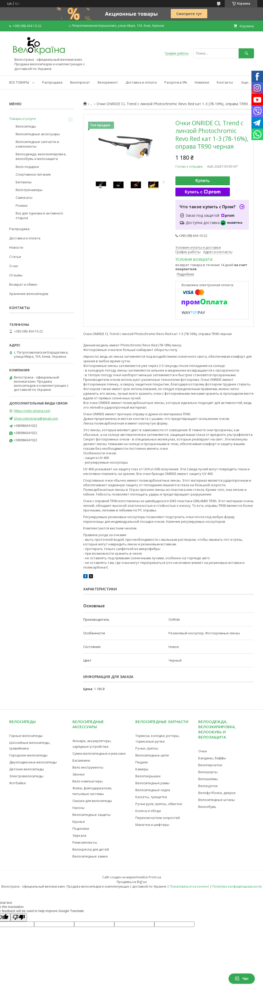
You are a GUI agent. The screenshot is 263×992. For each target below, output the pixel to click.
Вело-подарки (27, 166)
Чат (242, 978)
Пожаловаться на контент (189, 886)
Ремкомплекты (84, 842)
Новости (16, 247)
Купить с (202, 192)
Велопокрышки (148, 776)
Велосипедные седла (152, 790)
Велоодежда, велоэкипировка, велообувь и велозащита (41, 156)
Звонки (78, 774)
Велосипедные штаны (216, 799)
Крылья (78, 821)
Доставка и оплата (141, 82)
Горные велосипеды (26, 735)
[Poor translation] (19, 917)
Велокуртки (208, 785)
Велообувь (207, 806)
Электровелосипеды (26, 776)
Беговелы (24, 182)
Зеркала (79, 835)
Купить (202, 180)
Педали (141, 762)
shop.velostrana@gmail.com (36, 418)
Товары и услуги (22, 118)
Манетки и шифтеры (152, 824)
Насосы (78, 807)
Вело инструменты (87, 767)
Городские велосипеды (28, 755)
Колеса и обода (148, 810)
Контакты (225, 82)
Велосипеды (26, 126)
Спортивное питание (33, 174)
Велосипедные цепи (152, 755)
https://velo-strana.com (32, 411)
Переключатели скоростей (157, 817)
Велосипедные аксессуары (38, 134)
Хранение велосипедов (28, 293)
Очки (202, 751)
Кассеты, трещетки (151, 797)
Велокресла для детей (90, 849)
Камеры (141, 769)
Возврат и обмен (23, 284)
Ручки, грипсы (146, 748)
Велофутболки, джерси (217, 792)
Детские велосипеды (26, 769)
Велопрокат (80, 82)
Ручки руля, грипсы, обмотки (158, 803)
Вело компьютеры (87, 781)
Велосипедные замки (90, 856)
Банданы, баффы (212, 758)
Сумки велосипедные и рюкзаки (99, 753)
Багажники (81, 760)
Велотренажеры (29, 189)
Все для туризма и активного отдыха (39, 215)
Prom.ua (155, 877)
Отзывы (16, 275)
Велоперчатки (210, 765)
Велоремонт (108, 82)
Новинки (202, 82)
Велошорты (208, 772)
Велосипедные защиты (91, 814)
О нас (13, 266)
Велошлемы (208, 779)
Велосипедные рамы (152, 783)
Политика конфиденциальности (237, 886)
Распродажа (52, 82)
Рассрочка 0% (175, 82)
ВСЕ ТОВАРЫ (19, 82)
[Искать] (246, 53)
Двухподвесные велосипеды (33, 762)
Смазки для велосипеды (92, 800)
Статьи (15, 256)
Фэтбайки (17, 783)
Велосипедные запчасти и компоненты (37, 144)
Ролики (21, 205)
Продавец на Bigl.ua (132, 882)
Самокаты (24, 197)
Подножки (80, 828)
